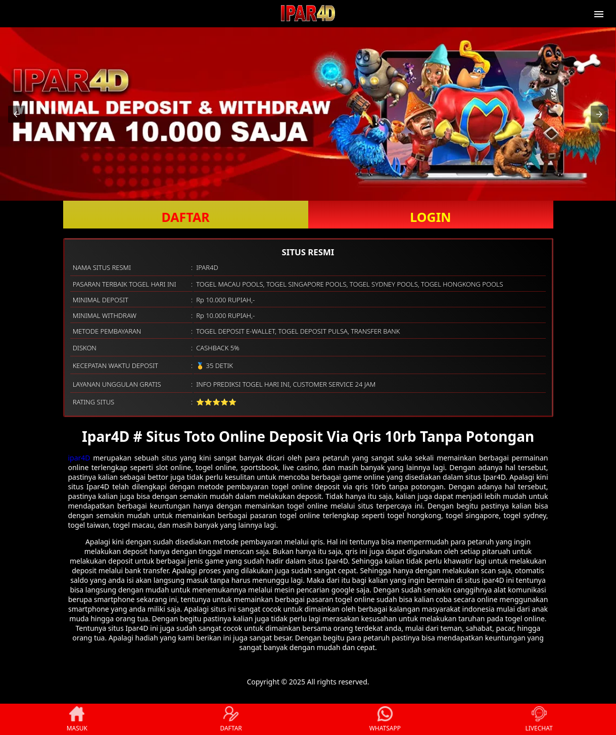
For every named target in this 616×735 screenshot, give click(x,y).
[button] (16, 114)
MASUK (77, 719)
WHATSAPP (385, 719)
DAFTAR (185, 216)
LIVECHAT (539, 719)
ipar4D (79, 458)
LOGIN (430, 216)
